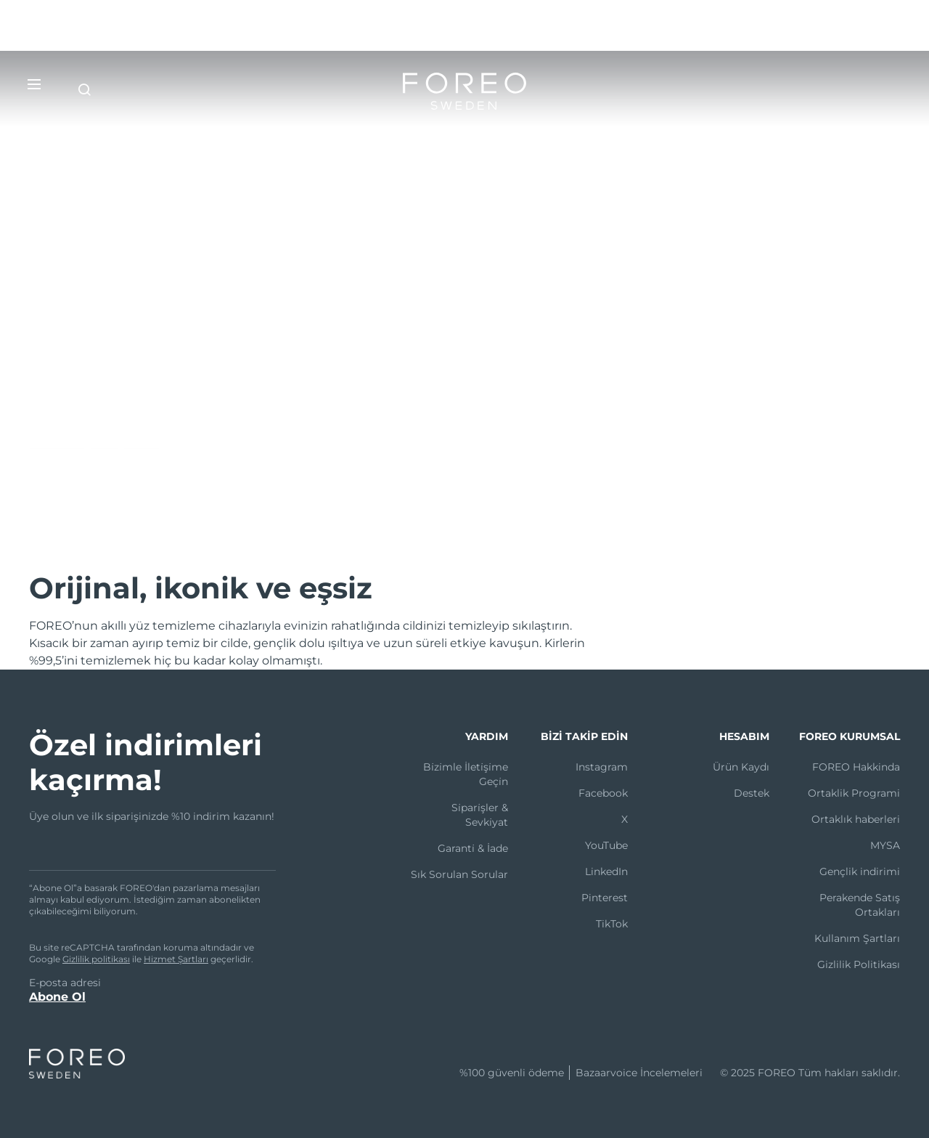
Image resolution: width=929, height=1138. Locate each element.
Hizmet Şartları (176, 959)
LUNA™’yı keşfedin (93, 442)
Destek (751, 793)
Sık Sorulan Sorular (459, 874)
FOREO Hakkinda (856, 766)
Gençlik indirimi (859, 871)
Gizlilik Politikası (858, 964)
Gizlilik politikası (96, 959)
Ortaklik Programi (854, 793)
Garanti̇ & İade (473, 848)
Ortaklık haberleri (855, 819)
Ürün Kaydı (741, 766)
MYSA (885, 845)
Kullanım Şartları (857, 938)
